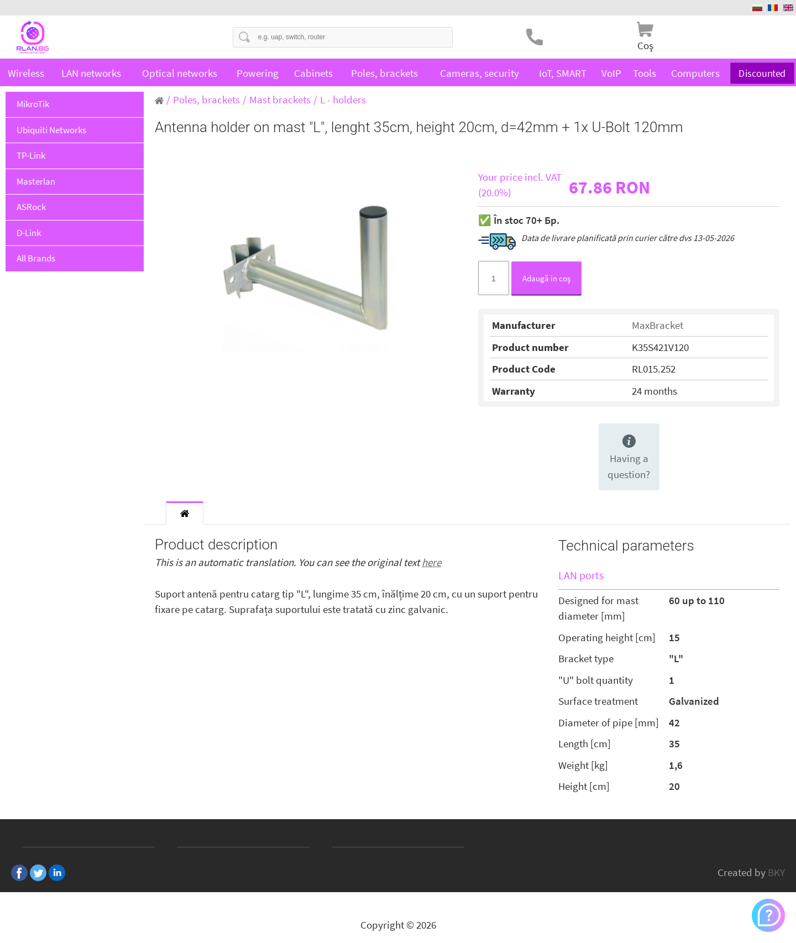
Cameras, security (479, 73)
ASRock (31, 207)
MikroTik (33, 104)
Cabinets (313, 73)
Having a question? (629, 457)
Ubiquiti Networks (51, 130)
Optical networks (179, 73)
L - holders (343, 99)
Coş (645, 45)
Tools (644, 73)
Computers (695, 73)
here (431, 562)
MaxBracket (657, 325)
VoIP (611, 73)
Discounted (762, 73)
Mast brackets (280, 99)
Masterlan (36, 181)
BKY (776, 872)
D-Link (29, 233)
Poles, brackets (384, 73)
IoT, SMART (562, 73)
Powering (258, 73)
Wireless (26, 73)
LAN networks (91, 73)
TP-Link (31, 155)
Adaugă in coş (546, 278)
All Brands (36, 258)
